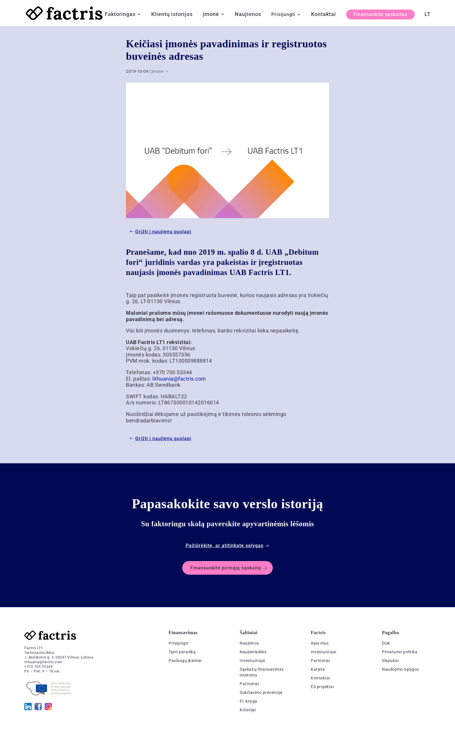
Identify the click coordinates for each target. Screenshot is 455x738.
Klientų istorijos (172, 14)
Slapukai (390, 660)
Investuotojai (252, 660)
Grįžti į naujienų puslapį (163, 231)
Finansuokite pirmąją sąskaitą (225, 568)
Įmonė (211, 14)
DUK (386, 643)
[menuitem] (428, 19)
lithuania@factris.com (179, 379)
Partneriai (249, 683)
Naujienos (248, 14)
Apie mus (319, 643)
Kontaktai (323, 14)
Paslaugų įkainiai (185, 660)
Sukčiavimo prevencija (261, 692)
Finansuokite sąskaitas (380, 14)
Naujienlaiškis (253, 652)
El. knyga (248, 701)
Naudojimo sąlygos (400, 669)
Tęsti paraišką (182, 652)
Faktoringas (120, 14)
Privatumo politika (399, 652)
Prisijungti (283, 14)
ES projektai (322, 686)
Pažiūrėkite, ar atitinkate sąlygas (224, 545)
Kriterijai (248, 710)
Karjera (318, 669)
